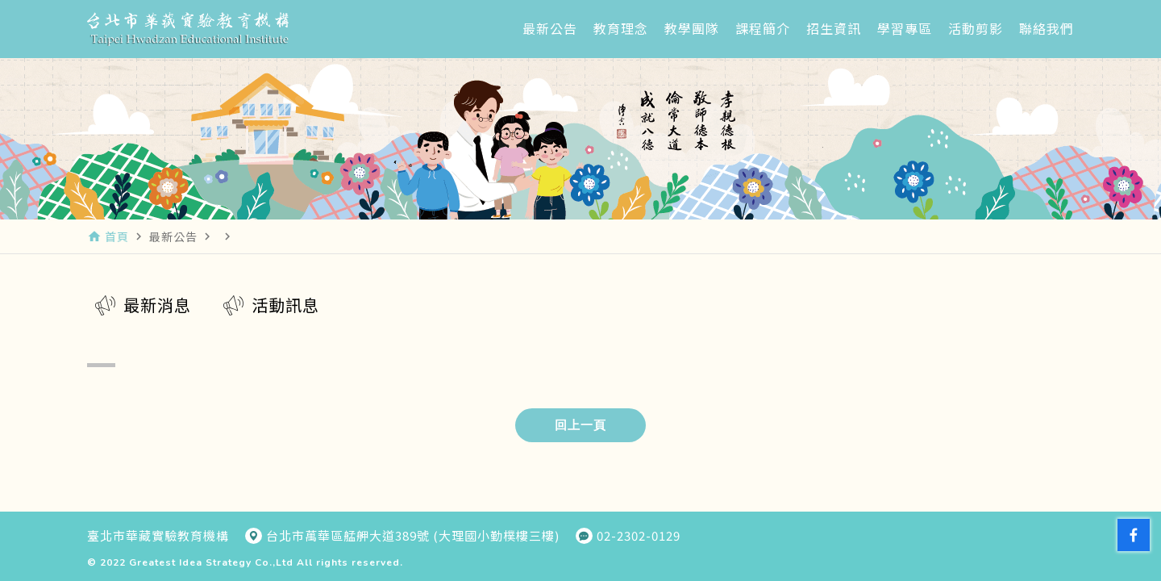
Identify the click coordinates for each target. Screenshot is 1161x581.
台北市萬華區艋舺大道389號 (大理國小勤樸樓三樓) (413, 536)
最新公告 (549, 28)
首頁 (117, 236)
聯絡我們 (1046, 28)
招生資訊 (833, 28)
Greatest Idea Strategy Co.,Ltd (211, 562)
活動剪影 (975, 28)
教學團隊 (691, 28)
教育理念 (620, 28)
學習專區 (904, 28)
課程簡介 (762, 28)
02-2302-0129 (638, 536)
